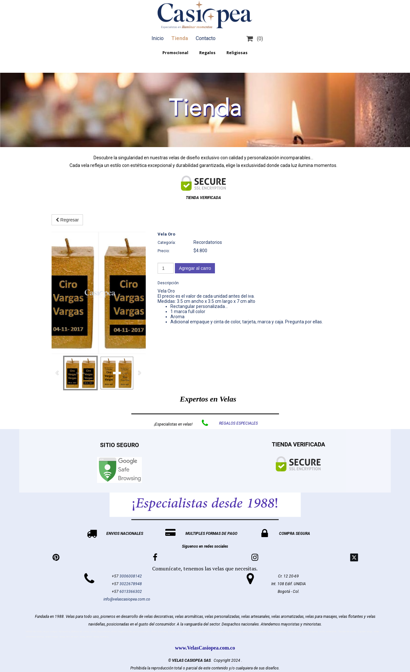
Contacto (206, 38)
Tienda (179, 38)
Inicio (158, 38)
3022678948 (130, 584)
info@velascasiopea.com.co (126, 599)
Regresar (67, 219)
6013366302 (130, 591)
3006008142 (130, 576)
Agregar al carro (195, 268)
